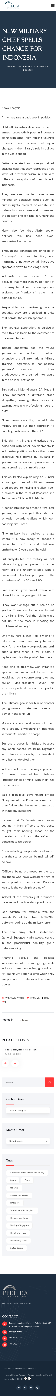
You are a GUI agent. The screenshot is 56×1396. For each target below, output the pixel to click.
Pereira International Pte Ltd (40, 1375)
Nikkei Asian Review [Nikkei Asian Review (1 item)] (19, 1195)
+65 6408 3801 (15, 1344)
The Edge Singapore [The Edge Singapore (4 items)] (19, 1225)
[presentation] (5, 1063)
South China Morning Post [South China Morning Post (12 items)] (22, 1210)
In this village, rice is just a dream (21, 1050)
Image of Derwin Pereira (14, 1375)
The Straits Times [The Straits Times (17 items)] (18, 1233)
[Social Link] (18, 1387)
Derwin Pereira (16, 998)
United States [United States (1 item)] (16, 1248)
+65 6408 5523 (15, 1338)
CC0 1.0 (24, 1378)
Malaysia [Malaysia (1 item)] (14, 1188)
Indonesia (24, 1020)
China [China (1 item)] (13, 1180)
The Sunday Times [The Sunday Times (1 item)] (18, 1240)
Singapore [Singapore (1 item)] (15, 1203)
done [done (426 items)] (27, 1180)
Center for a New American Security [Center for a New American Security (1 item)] (27, 1172)
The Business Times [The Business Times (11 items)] (19, 1218)
